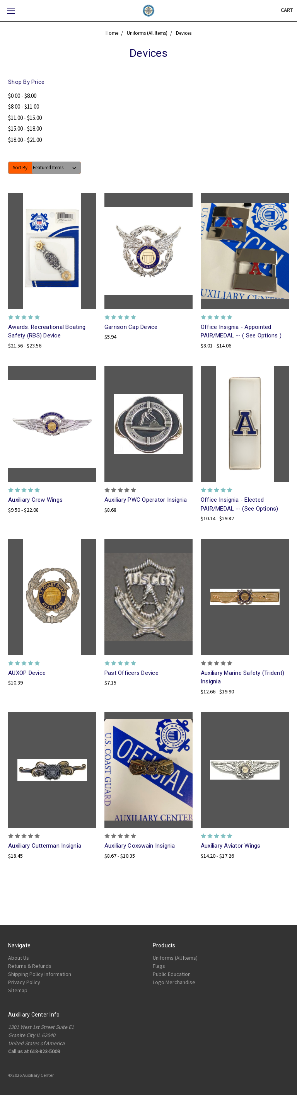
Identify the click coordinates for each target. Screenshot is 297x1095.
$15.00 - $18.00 (25, 128)
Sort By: (21, 167)
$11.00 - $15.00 (25, 117)
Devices (183, 33)
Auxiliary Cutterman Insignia (44, 845)
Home (112, 33)
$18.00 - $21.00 (25, 139)
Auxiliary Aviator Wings (231, 845)
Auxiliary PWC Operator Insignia (145, 499)
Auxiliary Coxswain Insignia (139, 845)
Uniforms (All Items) (147, 33)
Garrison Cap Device (131, 327)
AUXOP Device (27, 672)
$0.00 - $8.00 (22, 95)
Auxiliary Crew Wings (35, 499)
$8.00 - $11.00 (23, 106)
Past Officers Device (131, 672)
